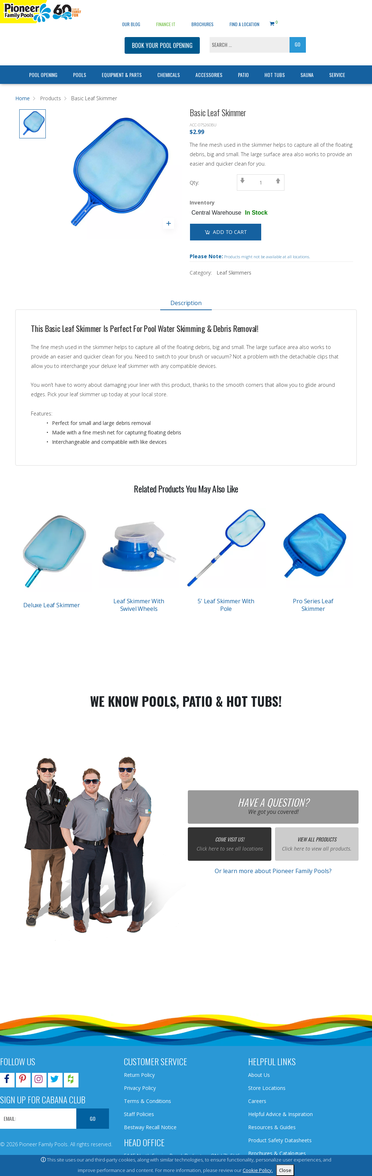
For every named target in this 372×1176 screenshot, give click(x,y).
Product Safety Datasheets (280, 1140)
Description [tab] (185, 303)
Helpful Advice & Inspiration (280, 1114)
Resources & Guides (272, 1127)
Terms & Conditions (147, 1101)
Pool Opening (43, 64)
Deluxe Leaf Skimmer (51, 605)
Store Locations (267, 1087)
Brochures (202, 13)
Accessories (208, 64)
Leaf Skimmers (234, 272)
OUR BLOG (131, 13)
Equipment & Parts (122, 64)
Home (22, 98)
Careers (257, 1101)
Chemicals (168, 64)
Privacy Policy (140, 1087)
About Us (259, 1074)
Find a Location (244, 13)
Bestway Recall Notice (150, 1127)
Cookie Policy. (258, 1170)
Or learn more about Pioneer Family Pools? (273, 871)
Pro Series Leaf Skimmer (313, 605)
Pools (79, 64)
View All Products (316, 839)
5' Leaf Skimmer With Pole (226, 605)
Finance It (165, 13)
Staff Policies (139, 1114)
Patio (243, 64)
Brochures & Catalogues (277, 1153)
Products (50, 98)
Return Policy (139, 1074)
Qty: (194, 182)
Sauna (307, 64)
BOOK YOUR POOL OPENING (162, 34)
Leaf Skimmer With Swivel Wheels (138, 605)
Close (285, 1170)
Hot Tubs (274, 64)
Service (337, 64)
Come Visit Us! (229, 839)
